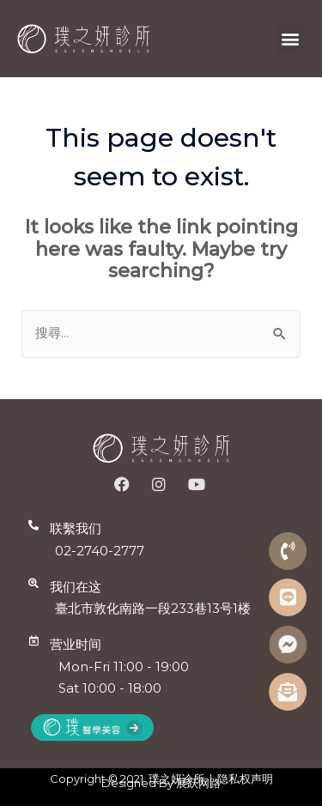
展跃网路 (198, 783)
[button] (290, 39)
